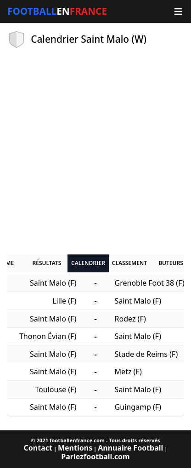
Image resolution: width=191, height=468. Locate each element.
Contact (38, 448)
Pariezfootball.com (95, 456)
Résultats (47, 263)
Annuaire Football (130, 448)
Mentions (75, 448)
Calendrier (88, 263)
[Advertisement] (95, 151)
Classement (129, 263)
